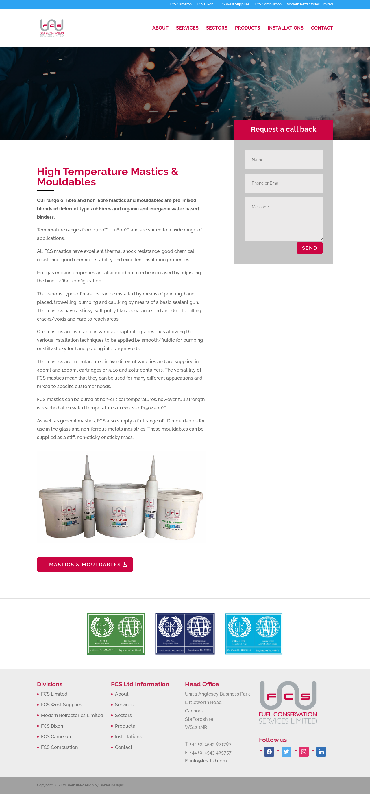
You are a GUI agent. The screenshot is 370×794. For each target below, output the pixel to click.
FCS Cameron (181, 4)
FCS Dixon (205, 4)
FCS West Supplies (234, 4)
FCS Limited (54, 694)
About (160, 28)
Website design (81, 785)
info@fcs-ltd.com (208, 761)
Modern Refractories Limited (310, 4)
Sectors (216, 28)
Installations (286, 28)
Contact (322, 28)
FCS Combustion (268, 4)
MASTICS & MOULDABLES (85, 564)
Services (187, 28)
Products (247, 28)
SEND (309, 248)
